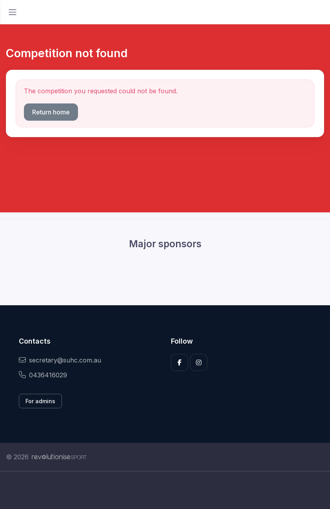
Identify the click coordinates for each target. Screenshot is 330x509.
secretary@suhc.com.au (60, 360)
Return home (51, 112)
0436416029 (43, 375)
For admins (40, 401)
